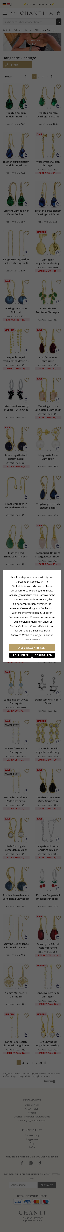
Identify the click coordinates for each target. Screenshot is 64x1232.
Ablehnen (20, 655)
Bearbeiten (44, 655)
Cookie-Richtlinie (39, 626)
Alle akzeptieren (32, 647)
